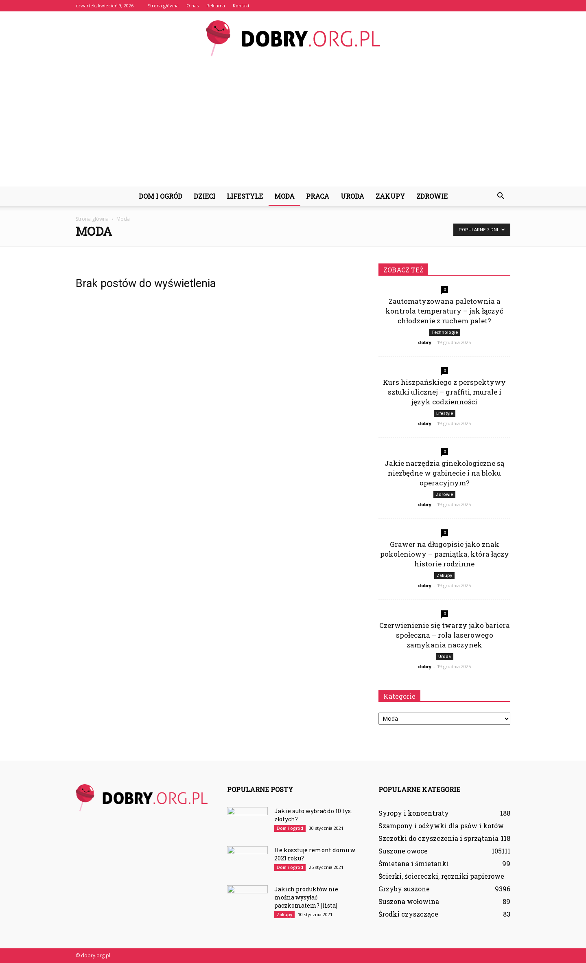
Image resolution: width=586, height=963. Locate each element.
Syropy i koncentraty (413, 813)
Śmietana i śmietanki (413, 863)
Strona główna (163, 5)
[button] (500, 196)
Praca (317, 196)
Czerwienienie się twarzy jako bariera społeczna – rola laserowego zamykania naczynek (444, 635)
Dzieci (204, 196)
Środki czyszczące (408, 914)
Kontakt (241, 5)
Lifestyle (245, 196)
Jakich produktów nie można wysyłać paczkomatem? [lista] (306, 897)
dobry (424, 342)
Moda (284, 196)
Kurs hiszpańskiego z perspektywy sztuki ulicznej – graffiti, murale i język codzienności (444, 391)
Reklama (215, 5)
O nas (192, 5)
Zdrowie (432, 196)
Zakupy (390, 196)
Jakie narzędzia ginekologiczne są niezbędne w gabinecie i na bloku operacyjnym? (444, 472)
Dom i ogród (160, 196)
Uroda (352, 196)
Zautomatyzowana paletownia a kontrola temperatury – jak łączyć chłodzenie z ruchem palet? (444, 310)
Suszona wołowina (408, 901)
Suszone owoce (403, 851)
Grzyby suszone (404, 888)
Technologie (444, 332)
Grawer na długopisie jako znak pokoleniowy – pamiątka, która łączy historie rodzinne (444, 554)
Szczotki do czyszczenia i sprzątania (438, 838)
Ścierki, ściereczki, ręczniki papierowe (441, 876)
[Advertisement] (293, 125)
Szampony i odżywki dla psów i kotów (441, 825)
